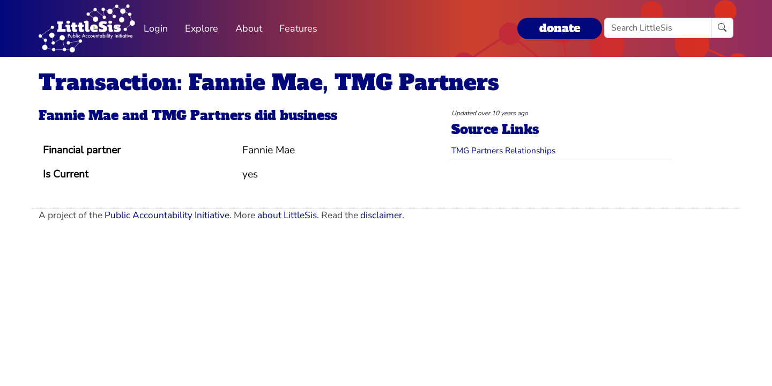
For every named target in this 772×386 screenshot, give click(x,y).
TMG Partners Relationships (503, 150)
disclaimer (381, 215)
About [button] (248, 28)
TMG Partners (201, 115)
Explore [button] (201, 28)
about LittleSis (287, 215)
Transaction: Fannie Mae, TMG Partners (269, 82)
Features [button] (298, 28)
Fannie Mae (78, 115)
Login (156, 28)
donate (559, 28)
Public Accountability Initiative (167, 215)
